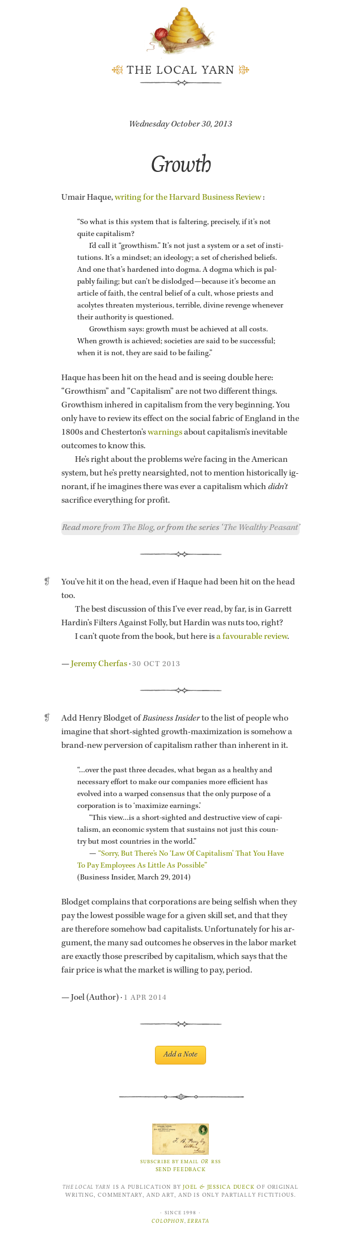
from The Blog (128, 528)
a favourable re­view (251, 637)
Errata (198, 1221)
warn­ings (165, 432)
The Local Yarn (181, 70)
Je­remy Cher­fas (99, 664)
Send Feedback (181, 1169)
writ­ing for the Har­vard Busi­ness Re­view (188, 198)
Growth (180, 164)
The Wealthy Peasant (260, 528)
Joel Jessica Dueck (218, 1187)
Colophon (168, 1221)
